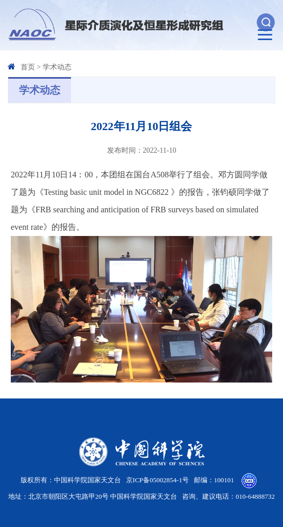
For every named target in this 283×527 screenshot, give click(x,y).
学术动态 (57, 67)
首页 (28, 67)
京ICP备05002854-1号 (157, 480)
